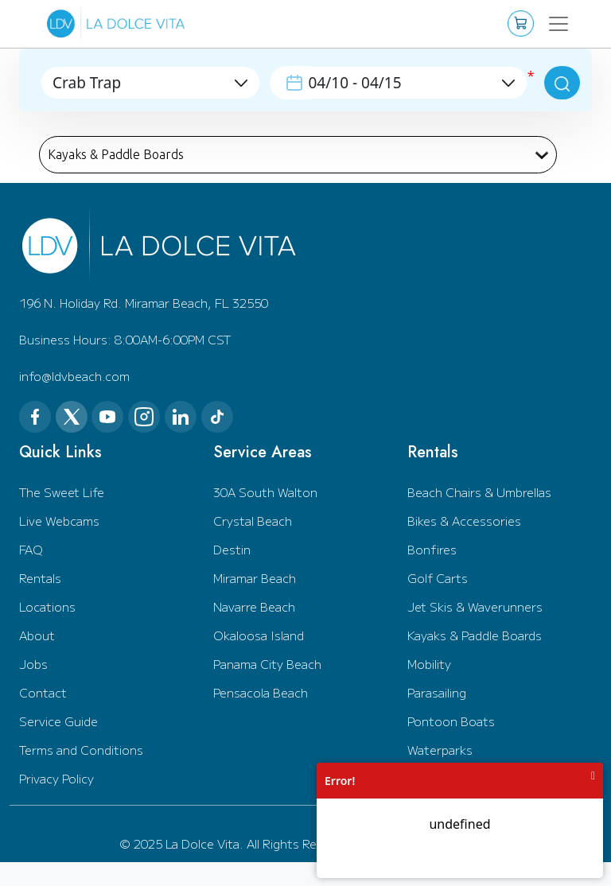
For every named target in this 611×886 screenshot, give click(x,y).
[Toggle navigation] (558, 24)
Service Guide (58, 721)
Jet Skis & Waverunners (475, 606)
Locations (47, 606)
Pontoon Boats (451, 721)
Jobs (33, 663)
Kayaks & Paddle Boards (474, 635)
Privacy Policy (56, 778)
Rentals (40, 577)
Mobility (429, 663)
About (37, 635)
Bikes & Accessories (464, 520)
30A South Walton (265, 492)
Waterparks (440, 749)
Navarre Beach (254, 606)
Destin (232, 549)
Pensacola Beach (260, 692)
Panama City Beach (267, 663)
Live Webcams (59, 520)
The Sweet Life (61, 492)
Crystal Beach (252, 520)
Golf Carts (437, 577)
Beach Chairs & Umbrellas (479, 492)
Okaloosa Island (258, 635)
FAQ (31, 549)
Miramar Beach (254, 577)
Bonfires (432, 549)
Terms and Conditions (81, 749)
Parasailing (436, 692)
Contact (43, 692)
